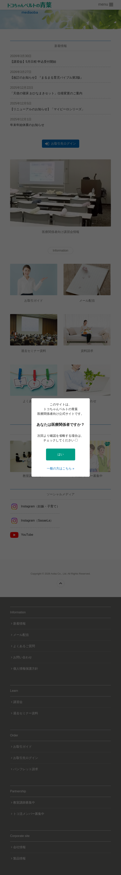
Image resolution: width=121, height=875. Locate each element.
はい (60, 454)
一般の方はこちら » (60, 468)
